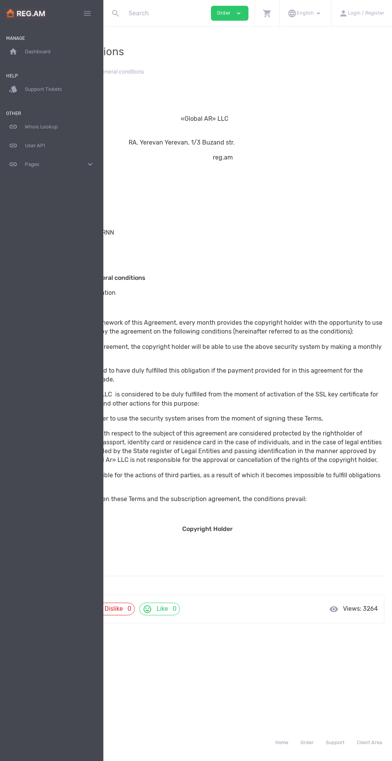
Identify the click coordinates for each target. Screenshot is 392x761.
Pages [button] (52, 164)
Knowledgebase (136, 72)
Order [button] (229, 13)
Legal (172, 72)
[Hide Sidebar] (87, 13)
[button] (267, 13)
